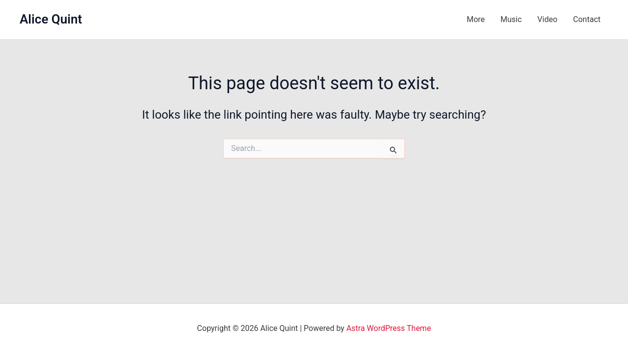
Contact (587, 19)
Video (547, 19)
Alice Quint (51, 19)
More (476, 19)
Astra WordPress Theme (388, 328)
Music (511, 19)
